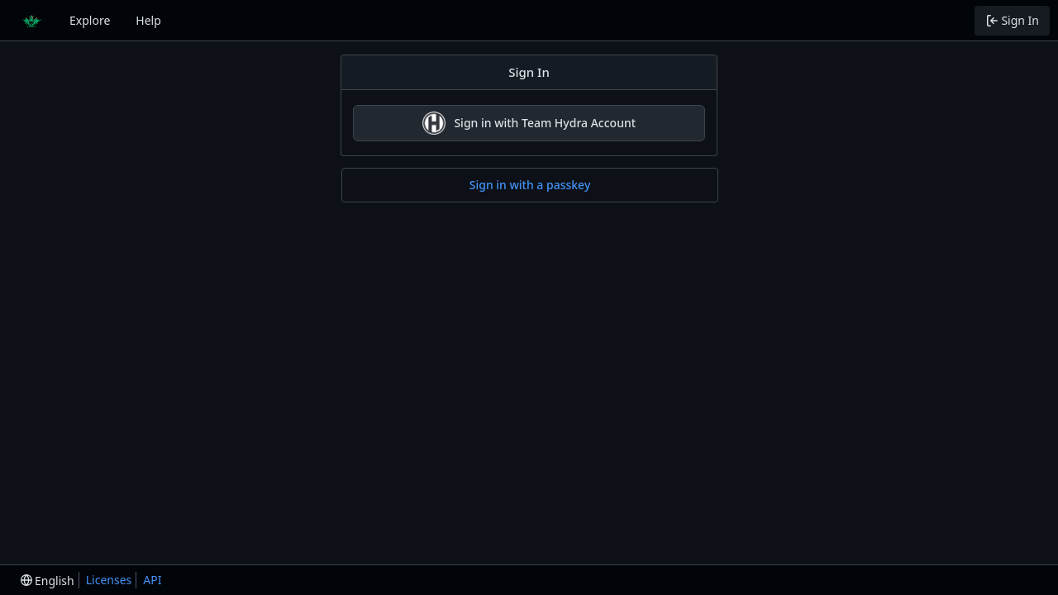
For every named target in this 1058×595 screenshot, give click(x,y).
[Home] (31, 21)
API (152, 580)
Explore (89, 20)
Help (148, 20)
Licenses (109, 580)
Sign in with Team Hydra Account (529, 123)
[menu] (47, 580)
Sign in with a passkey (530, 185)
